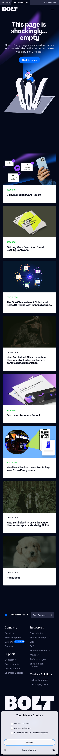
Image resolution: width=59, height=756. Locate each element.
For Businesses (21, 2)
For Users (6, 2)
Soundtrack (49, 2)
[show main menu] (52, 9)
